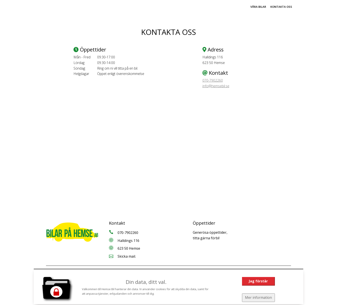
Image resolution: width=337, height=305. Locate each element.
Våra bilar (258, 7)
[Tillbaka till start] (70, 8)
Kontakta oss (281, 7)
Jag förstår (258, 281)
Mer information (258, 297)
